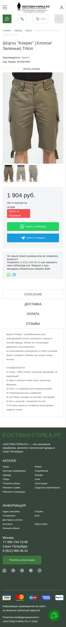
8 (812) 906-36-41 (30, 262)
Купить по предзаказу (15, 213)
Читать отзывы (31, 68)
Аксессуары (41, 483)
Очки (37, 479)
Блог (37, 515)
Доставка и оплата (12, 520)
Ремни (38, 466)
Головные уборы (11, 483)
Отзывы (39, 511)
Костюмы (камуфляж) (14, 471)
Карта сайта (41, 524)
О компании (9, 515)
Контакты (7, 524)
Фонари (39, 475)
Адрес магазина (11, 511)
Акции (6, 466)
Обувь (6, 479)
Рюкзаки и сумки (11, 487)
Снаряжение (41, 471)
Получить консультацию (22, 560)
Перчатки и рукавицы (14, 491)
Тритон (25, 57)
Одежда (7, 475)
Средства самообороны (47, 487)
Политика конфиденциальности (21, 617)
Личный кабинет (11, 528)
